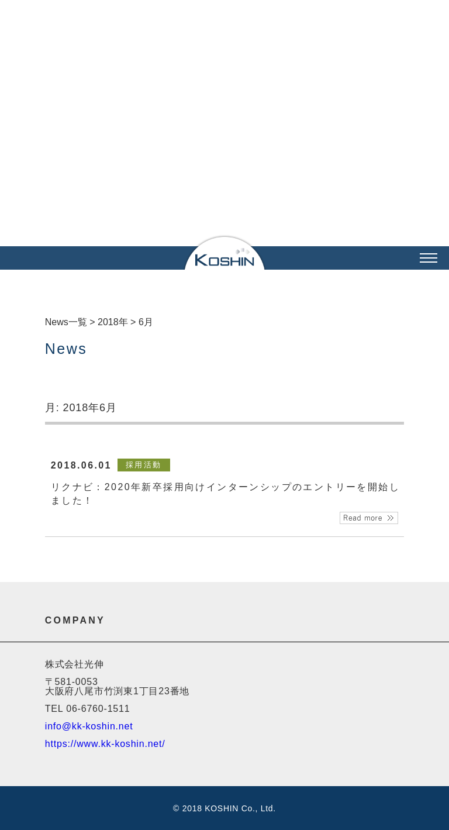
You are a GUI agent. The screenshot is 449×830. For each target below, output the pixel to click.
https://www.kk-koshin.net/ (105, 744)
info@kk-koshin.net (89, 726)
